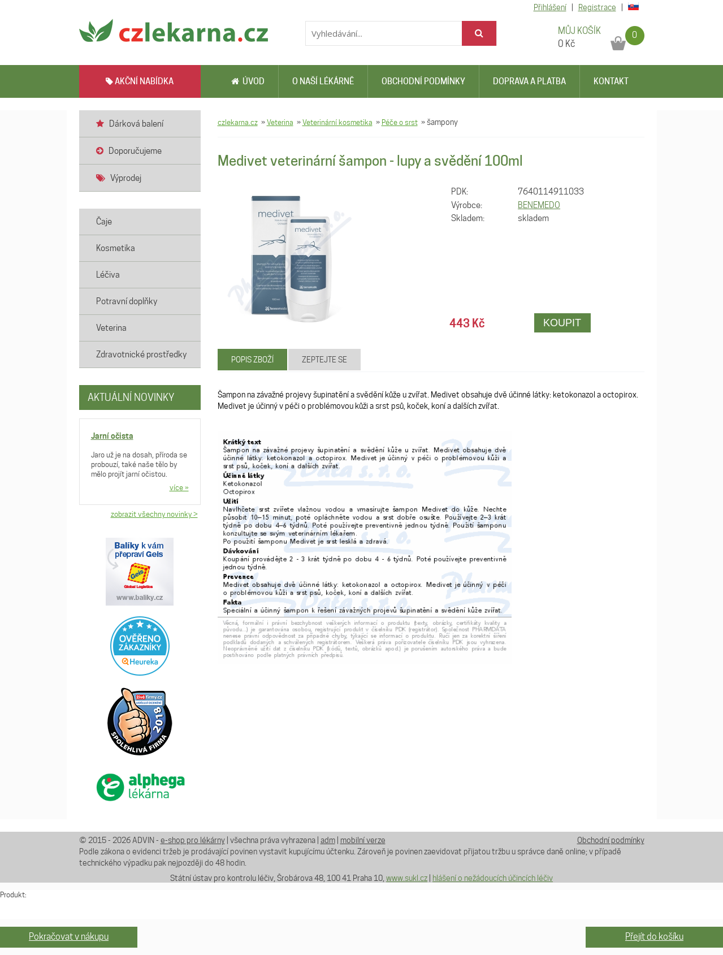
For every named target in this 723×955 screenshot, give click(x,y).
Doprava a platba (529, 81)
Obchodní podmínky (423, 81)
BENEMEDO (539, 205)
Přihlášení (550, 7)
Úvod (248, 81)
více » (179, 487)
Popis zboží (252, 359)
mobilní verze (363, 840)
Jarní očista (112, 435)
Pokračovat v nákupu (69, 936)
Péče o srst (400, 122)
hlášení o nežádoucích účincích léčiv (492, 878)
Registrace (597, 7)
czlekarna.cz (238, 122)
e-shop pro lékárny (193, 840)
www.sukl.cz (406, 878)
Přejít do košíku (654, 936)
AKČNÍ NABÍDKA (140, 81)
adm (328, 840)
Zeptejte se (324, 359)
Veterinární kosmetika (337, 122)
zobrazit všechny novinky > (154, 513)
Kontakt (611, 81)
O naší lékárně (323, 81)
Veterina (280, 122)
